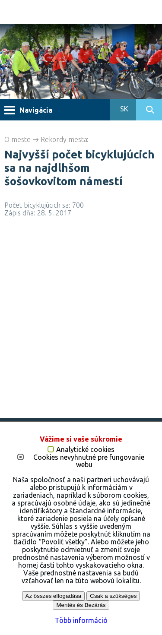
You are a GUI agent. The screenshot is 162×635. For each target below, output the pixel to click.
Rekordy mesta (64, 139)
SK (123, 109)
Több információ (81, 620)
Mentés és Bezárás (80, 605)
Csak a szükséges (113, 596)
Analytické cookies (85, 449)
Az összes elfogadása (53, 596)
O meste (17, 139)
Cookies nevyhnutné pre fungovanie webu (88, 461)
